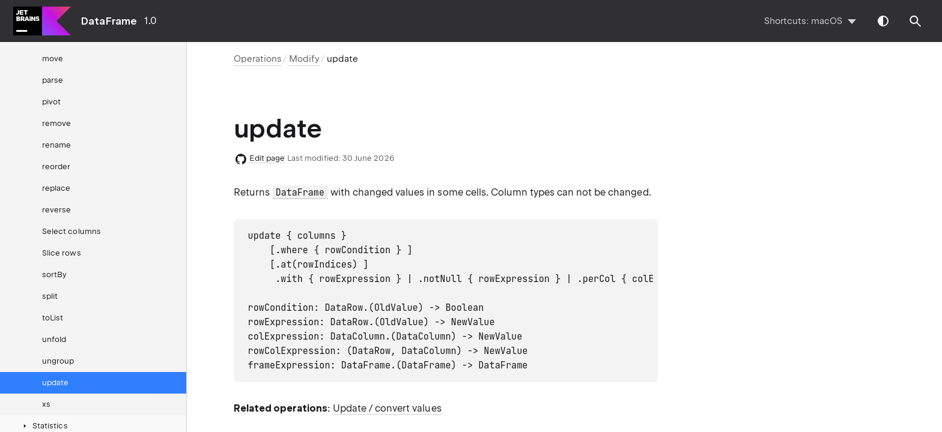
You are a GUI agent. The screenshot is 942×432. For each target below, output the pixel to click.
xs (46, 404)
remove (56, 123)
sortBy (54, 274)
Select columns (71, 231)
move (52, 58)
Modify (304, 58)
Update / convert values (387, 408)
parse (52, 80)
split (50, 296)
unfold (54, 339)
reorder (56, 166)
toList (52, 317)
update (55, 382)
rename (56, 144)
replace (56, 188)
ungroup (58, 360)
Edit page (267, 158)
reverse (56, 209)
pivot (51, 101)
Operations (258, 58)
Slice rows (61, 252)
